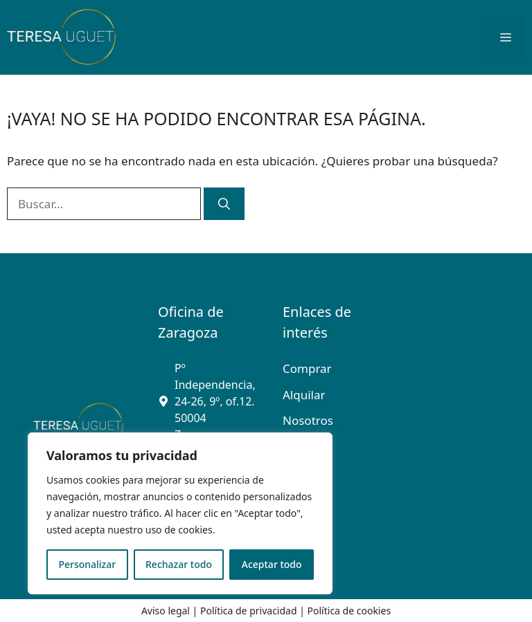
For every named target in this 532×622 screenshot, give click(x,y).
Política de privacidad (248, 610)
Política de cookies (349, 610)
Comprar (307, 368)
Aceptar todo (272, 564)
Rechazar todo (178, 564)
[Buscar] (224, 204)
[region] (180, 513)
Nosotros (308, 420)
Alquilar (304, 395)
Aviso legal (165, 610)
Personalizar (87, 564)
